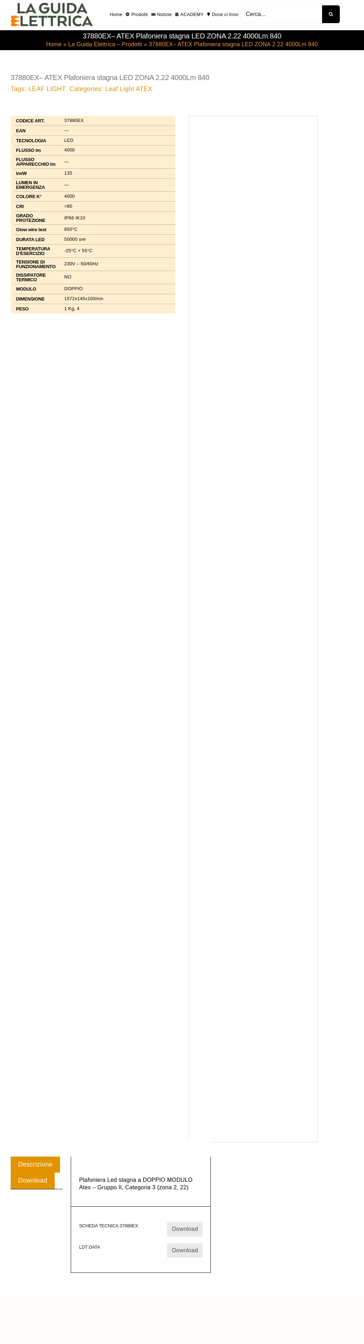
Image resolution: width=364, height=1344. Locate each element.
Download (185, 1229)
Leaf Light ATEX (128, 88)
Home (54, 44)
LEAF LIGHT (47, 88)
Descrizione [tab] (35, 1164)
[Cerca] (331, 14)
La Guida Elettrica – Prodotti (105, 44)
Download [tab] (32, 1180)
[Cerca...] (281, 14)
